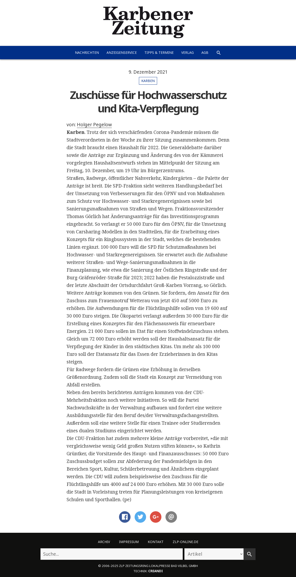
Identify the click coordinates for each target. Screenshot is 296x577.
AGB (204, 52)
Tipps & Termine (159, 52)
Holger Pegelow (94, 124)
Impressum (129, 541)
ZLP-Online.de (185, 541)
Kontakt (156, 541)
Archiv (104, 541)
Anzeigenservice (122, 52)
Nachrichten (87, 52)
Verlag (187, 52)
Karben (148, 80)
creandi (155, 571)
